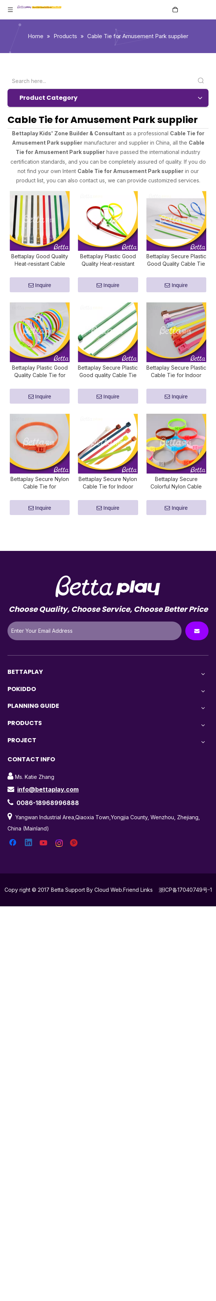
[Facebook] (13, 857)
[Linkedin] (29, 857)
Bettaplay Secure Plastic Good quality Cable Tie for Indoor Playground (108, 380)
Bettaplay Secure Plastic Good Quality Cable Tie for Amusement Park (176, 265)
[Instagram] (60, 857)
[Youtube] (44, 857)
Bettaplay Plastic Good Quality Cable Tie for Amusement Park (40, 380)
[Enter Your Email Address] (94, 644)
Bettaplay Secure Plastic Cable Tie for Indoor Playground (176, 380)
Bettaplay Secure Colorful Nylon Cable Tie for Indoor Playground (176, 496)
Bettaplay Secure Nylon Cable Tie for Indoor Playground (108, 496)
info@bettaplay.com (48, 803)
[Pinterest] (75, 857)
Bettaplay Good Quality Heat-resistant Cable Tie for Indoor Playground (39, 265)
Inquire (39, 290)
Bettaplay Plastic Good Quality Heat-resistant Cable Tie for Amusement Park (108, 265)
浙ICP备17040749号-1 (185, 903)
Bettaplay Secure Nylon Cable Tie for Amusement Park (39, 496)
